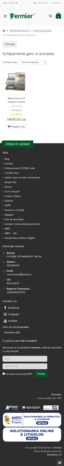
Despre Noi (10, 182)
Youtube (10, 321)
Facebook (11, 308)
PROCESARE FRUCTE (20, 31)
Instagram (11, 314)
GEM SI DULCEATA (42, 31)
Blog (7, 159)
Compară (10, 3)
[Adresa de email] (25, 366)
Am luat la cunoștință (18, 374)
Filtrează (10, 44)
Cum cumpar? (12, 191)
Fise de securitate (14, 219)
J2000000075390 (16, 292)
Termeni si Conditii (14, 210)
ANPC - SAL (11, 233)
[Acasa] (4, 31)
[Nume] (25, 359)
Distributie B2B (12, 332)
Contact (9, 164)
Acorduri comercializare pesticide (22, 224)
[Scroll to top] (59, 462)
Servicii (8, 187)
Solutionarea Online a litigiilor (20, 238)
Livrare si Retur (12, 196)
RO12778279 (13, 283)
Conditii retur (12, 173)
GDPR (8, 205)
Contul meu (41, 3)
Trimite (41, 374)
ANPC (8, 229)
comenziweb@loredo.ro (19, 274)
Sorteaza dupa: (10, 62)
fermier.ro (48, 448)
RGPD (29, 374)
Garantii (9, 201)
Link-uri (56, 3)
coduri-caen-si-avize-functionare (22, 177)
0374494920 (13, 265)
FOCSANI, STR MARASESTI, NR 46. (24, 256)
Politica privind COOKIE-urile (20, 168)
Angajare (9, 215)
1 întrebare (16, 110)
